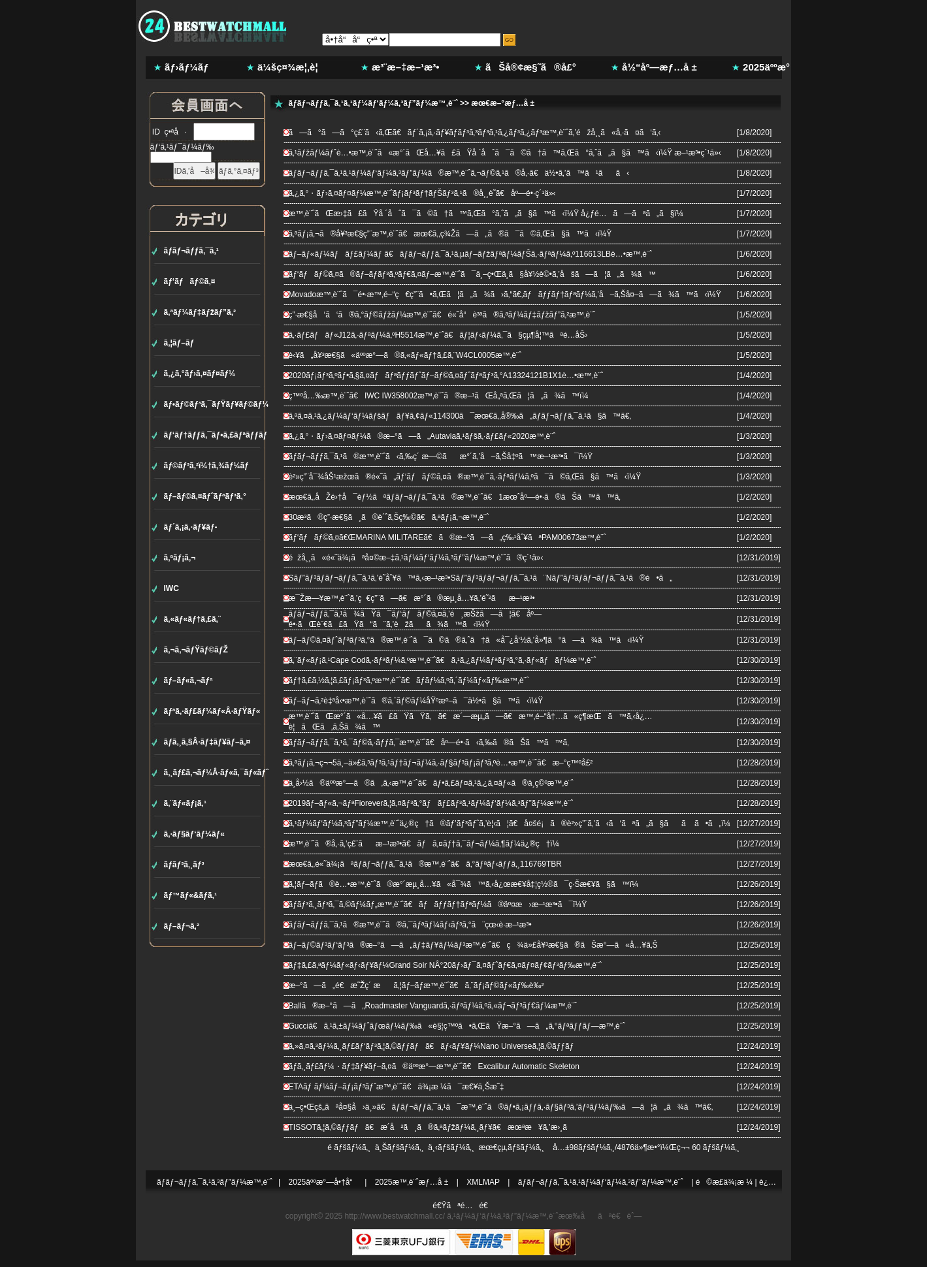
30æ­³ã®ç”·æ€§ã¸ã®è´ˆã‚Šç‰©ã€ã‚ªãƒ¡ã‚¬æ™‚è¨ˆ (389, 517)
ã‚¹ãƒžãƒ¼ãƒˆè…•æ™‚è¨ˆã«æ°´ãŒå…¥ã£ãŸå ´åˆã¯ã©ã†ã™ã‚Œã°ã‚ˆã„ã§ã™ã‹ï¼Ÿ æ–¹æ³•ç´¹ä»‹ (505, 152)
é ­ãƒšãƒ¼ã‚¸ (348, 1147)
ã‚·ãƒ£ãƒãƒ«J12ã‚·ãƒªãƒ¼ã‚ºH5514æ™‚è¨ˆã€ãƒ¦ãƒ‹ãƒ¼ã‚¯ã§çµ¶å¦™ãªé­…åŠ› (438, 335)
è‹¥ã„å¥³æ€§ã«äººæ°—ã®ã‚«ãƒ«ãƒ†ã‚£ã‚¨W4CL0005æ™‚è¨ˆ (405, 355)
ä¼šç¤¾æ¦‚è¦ (291, 66)
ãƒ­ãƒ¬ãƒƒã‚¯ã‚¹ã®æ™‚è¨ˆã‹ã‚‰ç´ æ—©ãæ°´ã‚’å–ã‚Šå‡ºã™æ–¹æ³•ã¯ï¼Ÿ (441, 456)
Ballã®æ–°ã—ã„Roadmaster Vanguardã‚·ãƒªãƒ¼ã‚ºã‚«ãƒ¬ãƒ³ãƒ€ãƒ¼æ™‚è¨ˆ (433, 1005)
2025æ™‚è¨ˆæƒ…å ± (412, 1182)
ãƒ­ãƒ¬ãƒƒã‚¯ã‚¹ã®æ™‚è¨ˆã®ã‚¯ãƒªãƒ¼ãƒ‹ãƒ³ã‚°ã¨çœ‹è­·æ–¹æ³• (410, 924)
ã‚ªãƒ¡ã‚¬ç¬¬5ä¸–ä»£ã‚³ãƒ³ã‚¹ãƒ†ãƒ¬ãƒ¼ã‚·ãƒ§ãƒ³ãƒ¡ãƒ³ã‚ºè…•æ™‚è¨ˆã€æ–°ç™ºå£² (441, 762)
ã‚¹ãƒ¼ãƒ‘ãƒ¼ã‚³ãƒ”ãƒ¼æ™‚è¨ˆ (502, 1216)
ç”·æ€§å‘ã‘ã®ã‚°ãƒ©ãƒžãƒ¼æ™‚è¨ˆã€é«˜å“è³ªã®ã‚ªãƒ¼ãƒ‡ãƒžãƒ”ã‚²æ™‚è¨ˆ (442, 314)
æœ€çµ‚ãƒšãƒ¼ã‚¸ (511, 1147)
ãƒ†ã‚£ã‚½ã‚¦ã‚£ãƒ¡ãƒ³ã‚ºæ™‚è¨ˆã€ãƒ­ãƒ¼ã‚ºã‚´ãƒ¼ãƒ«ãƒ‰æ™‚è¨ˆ (409, 680)
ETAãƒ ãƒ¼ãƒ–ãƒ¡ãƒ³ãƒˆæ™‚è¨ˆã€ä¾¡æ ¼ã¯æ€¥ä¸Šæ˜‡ (396, 1086)
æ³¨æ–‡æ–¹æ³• (406, 66)
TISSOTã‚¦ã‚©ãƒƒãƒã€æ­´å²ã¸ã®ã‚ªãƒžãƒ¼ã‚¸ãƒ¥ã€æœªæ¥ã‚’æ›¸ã (435, 1127)
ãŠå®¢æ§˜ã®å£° (530, 66)
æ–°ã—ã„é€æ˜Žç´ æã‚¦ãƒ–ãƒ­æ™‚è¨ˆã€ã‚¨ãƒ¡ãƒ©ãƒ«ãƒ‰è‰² (416, 985)
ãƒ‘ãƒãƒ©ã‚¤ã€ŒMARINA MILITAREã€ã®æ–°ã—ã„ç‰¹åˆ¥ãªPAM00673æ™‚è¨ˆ (447, 537)
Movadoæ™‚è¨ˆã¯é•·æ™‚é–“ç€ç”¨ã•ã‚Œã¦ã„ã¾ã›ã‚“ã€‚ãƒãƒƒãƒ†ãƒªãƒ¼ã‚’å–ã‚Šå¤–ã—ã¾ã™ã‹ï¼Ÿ (505, 294)
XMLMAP (483, 1182)
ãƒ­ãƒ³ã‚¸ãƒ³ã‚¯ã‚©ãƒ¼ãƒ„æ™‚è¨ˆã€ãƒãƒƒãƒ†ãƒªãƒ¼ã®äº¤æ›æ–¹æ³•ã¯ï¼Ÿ (438, 904)
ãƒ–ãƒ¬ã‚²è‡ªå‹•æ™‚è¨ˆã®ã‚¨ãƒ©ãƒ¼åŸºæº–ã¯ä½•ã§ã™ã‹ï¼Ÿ (416, 700)
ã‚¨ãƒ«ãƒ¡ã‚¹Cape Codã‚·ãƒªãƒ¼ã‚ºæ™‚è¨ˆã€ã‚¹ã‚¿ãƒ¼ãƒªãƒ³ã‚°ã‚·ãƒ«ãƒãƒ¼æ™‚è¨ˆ (442, 660)
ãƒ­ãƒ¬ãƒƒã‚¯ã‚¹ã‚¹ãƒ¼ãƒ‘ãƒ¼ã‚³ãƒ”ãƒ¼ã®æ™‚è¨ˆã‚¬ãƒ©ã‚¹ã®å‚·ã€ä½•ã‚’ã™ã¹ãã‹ (459, 173)
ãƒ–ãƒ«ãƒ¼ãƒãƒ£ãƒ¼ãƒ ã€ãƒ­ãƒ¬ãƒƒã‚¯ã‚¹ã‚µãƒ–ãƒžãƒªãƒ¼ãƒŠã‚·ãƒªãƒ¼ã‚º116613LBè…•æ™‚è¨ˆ (470, 254)
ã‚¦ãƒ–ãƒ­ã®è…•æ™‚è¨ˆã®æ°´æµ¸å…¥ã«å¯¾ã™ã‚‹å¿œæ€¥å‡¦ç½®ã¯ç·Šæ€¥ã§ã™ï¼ (467, 884)
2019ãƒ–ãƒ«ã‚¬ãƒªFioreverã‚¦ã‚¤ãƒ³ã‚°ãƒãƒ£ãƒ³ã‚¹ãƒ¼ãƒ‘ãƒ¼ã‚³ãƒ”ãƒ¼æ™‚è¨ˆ (431, 803)
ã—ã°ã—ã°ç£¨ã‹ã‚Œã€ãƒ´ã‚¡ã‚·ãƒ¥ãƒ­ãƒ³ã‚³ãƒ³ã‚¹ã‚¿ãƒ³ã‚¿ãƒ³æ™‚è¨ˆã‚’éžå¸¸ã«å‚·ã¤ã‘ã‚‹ (475, 132)
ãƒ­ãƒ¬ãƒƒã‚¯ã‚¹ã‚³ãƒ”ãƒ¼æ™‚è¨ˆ (214, 1182)
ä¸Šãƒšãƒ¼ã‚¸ (399, 1147)
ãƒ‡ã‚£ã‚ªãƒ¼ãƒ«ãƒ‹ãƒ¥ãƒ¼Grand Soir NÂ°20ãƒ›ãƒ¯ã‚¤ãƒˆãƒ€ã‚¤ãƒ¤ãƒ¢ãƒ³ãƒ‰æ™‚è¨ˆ (445, 965)
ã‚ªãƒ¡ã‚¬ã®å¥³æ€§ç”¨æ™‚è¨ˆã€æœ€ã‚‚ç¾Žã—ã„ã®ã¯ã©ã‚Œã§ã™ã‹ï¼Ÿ (450, 233)
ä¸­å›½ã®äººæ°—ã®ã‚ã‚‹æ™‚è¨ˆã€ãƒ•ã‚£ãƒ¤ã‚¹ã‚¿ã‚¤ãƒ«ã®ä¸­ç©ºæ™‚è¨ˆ (431, 783)
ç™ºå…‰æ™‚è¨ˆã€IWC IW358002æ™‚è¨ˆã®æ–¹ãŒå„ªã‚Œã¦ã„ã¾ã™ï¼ (442, 395)
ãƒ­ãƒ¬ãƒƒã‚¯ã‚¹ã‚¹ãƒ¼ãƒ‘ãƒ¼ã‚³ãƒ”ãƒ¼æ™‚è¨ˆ (373, 103)
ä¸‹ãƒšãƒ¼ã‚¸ (451, 1147)
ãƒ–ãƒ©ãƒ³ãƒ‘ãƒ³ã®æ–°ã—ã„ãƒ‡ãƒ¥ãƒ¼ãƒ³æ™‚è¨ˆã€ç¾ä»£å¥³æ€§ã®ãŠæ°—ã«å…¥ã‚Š (473, 945)
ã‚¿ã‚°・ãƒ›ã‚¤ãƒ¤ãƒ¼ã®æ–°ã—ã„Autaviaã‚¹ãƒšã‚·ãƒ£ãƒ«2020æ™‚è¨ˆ (422, 436)
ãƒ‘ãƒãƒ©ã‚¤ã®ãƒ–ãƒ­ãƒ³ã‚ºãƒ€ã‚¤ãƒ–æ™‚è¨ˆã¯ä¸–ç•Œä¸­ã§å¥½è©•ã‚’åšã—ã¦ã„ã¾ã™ (473, 274)
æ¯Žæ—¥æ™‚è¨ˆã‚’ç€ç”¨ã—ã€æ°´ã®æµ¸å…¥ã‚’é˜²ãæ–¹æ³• (412, 598)
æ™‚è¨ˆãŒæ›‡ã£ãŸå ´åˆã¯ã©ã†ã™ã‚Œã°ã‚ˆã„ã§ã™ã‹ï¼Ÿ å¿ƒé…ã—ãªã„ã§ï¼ (489, 213)
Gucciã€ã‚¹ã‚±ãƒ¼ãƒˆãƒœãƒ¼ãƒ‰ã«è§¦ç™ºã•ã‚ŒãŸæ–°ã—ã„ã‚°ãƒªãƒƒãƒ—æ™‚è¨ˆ (457, 1026)
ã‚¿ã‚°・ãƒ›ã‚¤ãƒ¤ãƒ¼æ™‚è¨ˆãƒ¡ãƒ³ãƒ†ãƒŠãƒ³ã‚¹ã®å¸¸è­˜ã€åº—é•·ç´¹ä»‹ (422, 193)
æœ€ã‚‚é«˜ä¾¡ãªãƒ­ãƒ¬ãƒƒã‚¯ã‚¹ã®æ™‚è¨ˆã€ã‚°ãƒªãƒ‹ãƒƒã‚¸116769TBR (425, 864)
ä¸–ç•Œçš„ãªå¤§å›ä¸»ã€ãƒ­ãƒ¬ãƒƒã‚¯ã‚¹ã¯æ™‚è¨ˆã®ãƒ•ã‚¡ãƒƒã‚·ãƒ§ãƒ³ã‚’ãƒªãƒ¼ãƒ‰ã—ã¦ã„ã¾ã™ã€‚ (501, 1107)
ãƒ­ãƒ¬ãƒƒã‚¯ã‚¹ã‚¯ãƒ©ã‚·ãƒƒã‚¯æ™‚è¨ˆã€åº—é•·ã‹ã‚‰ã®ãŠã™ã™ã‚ (432, 742)
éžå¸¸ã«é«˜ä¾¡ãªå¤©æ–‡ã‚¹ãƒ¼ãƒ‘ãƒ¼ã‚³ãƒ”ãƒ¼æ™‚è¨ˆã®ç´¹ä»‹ (416, 557)
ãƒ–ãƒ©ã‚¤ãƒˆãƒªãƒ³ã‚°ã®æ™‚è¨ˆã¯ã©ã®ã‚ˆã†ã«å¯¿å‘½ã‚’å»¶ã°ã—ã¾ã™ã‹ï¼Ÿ (466, 640)
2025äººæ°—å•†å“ (324, 1182)
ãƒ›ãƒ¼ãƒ (188, 66)
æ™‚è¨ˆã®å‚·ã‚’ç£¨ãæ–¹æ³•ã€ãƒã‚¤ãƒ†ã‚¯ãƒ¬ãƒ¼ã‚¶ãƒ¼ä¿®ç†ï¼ (427, 843)
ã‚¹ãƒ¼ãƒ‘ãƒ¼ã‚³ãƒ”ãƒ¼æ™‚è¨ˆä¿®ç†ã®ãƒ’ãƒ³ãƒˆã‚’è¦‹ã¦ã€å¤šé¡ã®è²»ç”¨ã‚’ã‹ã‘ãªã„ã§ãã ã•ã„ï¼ (513, 823)
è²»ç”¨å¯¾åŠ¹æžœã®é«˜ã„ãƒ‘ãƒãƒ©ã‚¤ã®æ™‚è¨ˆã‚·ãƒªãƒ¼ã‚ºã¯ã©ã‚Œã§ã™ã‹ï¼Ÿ (465, 476)
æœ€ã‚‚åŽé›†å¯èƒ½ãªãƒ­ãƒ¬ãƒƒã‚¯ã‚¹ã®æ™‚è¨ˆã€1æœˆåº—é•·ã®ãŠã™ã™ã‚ (458, 497)
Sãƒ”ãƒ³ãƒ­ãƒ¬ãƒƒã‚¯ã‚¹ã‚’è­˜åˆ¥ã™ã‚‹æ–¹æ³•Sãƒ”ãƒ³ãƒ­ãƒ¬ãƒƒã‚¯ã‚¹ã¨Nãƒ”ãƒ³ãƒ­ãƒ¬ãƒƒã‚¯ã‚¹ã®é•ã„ (481, 578)
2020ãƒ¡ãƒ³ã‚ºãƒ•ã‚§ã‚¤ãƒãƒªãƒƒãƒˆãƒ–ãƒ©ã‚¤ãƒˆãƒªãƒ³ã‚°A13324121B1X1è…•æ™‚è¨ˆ (446, 375)
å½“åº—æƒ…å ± (659, 66)
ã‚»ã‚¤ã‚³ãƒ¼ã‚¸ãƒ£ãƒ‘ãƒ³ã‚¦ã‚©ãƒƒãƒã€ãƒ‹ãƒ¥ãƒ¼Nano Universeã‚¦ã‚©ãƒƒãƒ (435, 1046)
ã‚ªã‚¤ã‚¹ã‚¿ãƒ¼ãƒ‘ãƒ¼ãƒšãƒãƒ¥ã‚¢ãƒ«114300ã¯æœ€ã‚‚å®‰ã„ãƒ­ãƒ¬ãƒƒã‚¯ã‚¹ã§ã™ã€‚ (460, 416)
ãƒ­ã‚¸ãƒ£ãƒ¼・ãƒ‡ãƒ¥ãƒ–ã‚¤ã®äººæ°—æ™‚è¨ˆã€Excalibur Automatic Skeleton (434, 1066)
